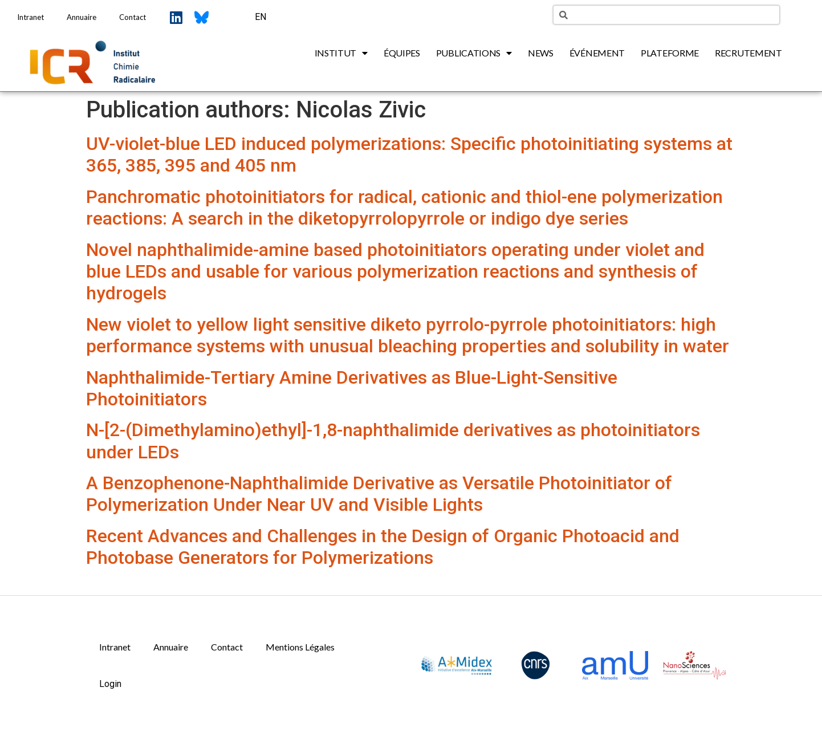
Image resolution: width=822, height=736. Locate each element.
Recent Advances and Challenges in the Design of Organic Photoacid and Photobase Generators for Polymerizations (382, 546)
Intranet (30, 17)
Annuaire (81, 17)
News (541, 52)
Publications (474, 53)
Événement (597, 52)
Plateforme (670, 52)
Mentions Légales (300, 646)
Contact (132, 17)
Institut (341, 53)
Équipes (402, 52)
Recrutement (748, 52)
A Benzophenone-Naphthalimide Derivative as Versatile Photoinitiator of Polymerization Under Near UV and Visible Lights (379, 493)
